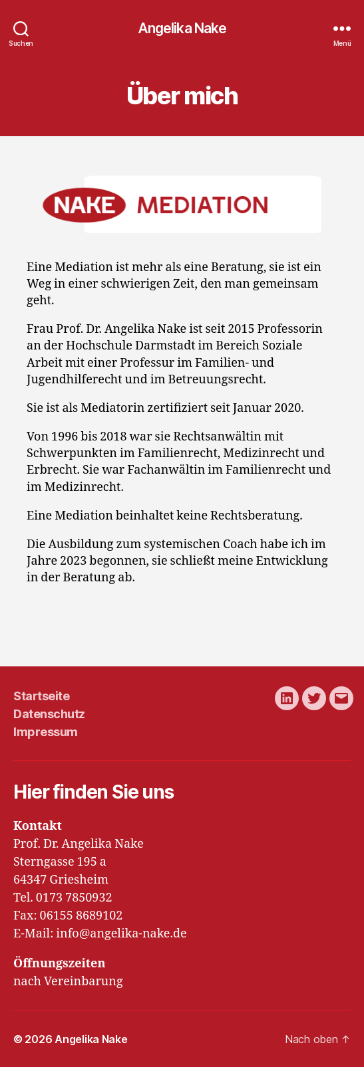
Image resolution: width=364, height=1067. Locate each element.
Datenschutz (49, 714)
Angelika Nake (182, 28)
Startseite (41, 696)
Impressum (45, 732)
